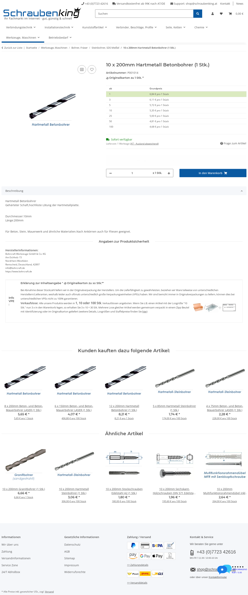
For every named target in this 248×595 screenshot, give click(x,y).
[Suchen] (144, 13)
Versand (49, 581)
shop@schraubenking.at (201, 3)
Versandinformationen (16, 548)
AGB (67, 541)
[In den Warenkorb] (5, 60)
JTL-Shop (229, 591)
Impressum (71, 555)
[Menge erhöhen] (169, 159)
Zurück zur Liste (13, 47)
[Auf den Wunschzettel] (92, 69)
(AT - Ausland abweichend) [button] (144, 143)
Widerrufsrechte (74, 562)
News (239, 3)
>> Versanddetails (137, 573)
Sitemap (69, 548)
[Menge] (132, 159)
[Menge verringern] (110, 159)
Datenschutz (72, 535)
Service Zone (10, 555)
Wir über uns (10, 535)
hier (144, 302)
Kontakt (225, 3)
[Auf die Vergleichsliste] (82, 69)
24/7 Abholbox (11, 562)
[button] (212, 13)
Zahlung (7, 541)
